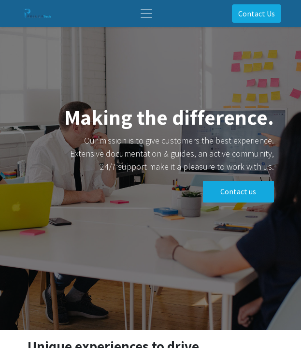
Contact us (238, 191)
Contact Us (256, 13)
